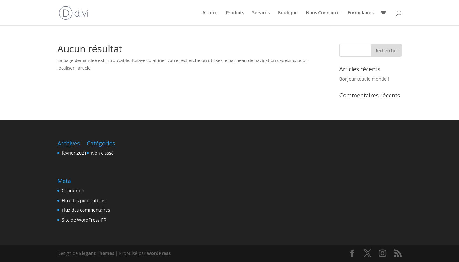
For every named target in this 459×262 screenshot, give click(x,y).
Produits (235, 13)
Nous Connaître (322, 13)
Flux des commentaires (86, 210)
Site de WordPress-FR (84, 220)
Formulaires (361, 13)
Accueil (210, 13)
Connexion (73, 191)
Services (261, 13)
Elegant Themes (96, 253)
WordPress (159, 253)
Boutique (288, 13)
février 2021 (74, 153)
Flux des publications (84, 200)
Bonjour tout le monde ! (364, 79)
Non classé (102, 153)
